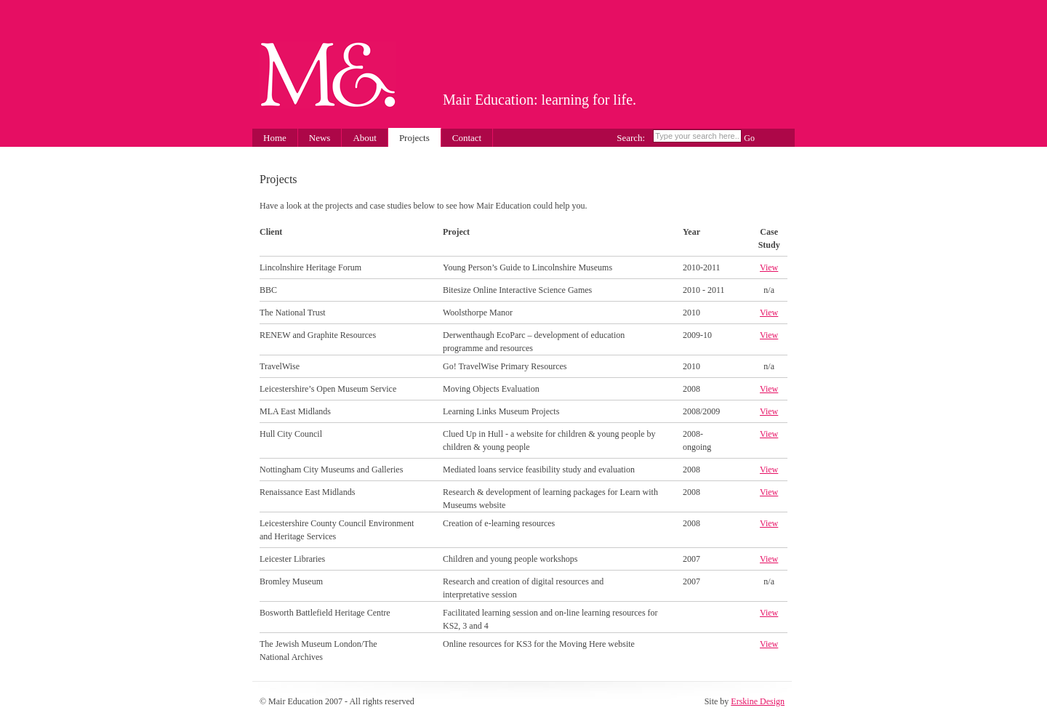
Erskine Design (758, 701)
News (320, 137)
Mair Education (328, 74)
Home (274, 137)
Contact (466, 137)
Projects (414, 137)
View (769, 267)
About (365, 137)
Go (749, 138)
